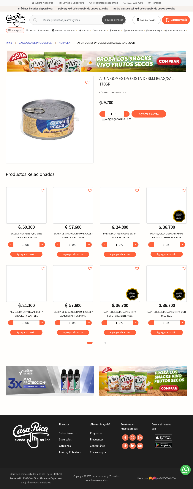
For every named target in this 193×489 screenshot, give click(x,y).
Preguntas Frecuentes (103, 2)
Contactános (97, 446)
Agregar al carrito (149, 114)
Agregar (26, 254)
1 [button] (89, 342)
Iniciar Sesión (146, 20)
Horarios (154, 2)
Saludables (99, 30)
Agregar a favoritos (26, 186)
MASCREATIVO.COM (162, 478)
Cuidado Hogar (154, 30)
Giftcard (57, 30)
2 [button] (105, 342)
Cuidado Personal (133, 30)
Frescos (84, 30)
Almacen (70, 30)
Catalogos (65, 446)
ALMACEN (64, 42)
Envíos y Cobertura (71, 2)
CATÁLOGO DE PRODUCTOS (35, 42)
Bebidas (114, 30)
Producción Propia (175, 30)
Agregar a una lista (116, 119)
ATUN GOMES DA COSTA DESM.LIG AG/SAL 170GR (106, 42)
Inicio (9, 42)
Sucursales (65, 439)
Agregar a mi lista (50, 78)
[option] (50, 119)
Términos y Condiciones (38, 482)
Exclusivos (43, 30)
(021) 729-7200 (133, 2)
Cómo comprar (98, 452)
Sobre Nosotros (42, 2)
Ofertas (31, 30)
